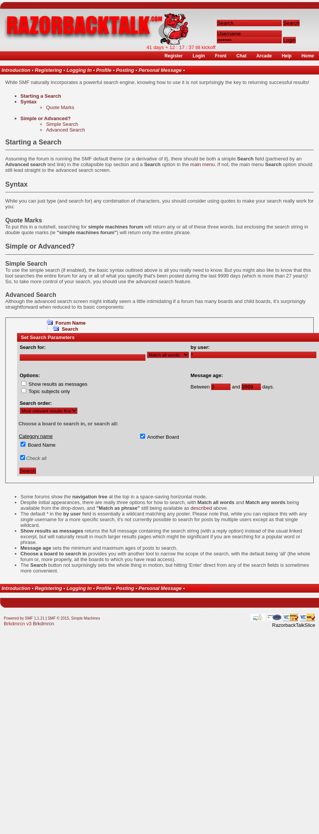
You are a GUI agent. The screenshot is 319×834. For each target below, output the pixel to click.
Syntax (29, 102)
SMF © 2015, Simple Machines (73, 618)
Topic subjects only (49, 391)
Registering (48, 70)
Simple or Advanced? (46, 118)
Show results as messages (57, 384)
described (201, 508)
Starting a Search (41, 96)
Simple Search (62, 124)
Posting (125, 70)
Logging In (79, 70)
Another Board (163, 437)
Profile (103, 70)
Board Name (41, 445)
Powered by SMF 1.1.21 (24, 618)
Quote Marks (60, 107)
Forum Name (70, 323)
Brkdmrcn (43, 623)
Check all (36, 458)
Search (70, 329)
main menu (202, 164)
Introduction (16, 70)
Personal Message (160, 70)
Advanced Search (65, 130)
